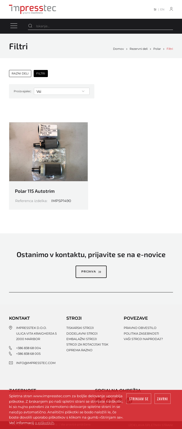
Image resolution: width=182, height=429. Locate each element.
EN (162, 9)
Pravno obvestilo (140, 328)
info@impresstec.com (35, 363)
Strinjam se (138, 398)
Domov (118, 49)
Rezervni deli (139, 49)
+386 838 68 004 (28, 348)
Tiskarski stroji (80, 328)
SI (155, 9)
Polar (157, 49)
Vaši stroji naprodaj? (143, 339)
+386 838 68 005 (28, 353)
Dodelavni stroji (82, 333)
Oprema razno (79, 350)
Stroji (74, 318)
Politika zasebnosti (141, 333)
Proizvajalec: (23, 91)
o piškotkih (44, 422)
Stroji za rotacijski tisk (87, 344)
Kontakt (19, 318)
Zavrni (162, 398)
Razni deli (20, 73)
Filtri (170, 49)
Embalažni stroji (81, 339)
